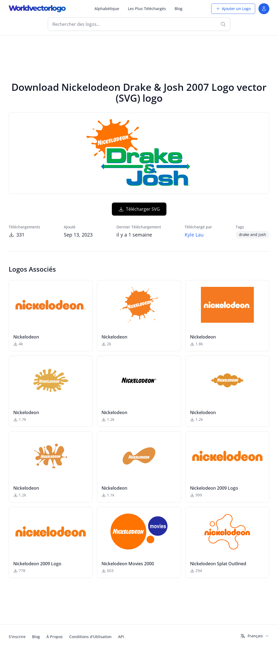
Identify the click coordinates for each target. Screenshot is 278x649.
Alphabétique (106, 8)
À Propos (54, 636)
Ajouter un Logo (233, 8)
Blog (178, 8)
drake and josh (252, 234)
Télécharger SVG (139, 209)
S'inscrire (17, 636)
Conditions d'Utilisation (90, 636)
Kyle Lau (194, 234)
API (121, 636)
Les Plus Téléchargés (147, 8)
